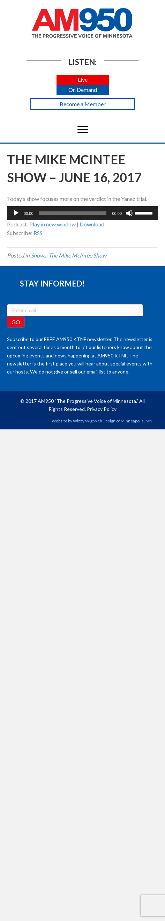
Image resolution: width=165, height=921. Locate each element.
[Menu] (83, 130)
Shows (38, 255)
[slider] (73, 213)
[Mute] (129, 213)
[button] (83, 80)
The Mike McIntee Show (77, 255)
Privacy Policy (102, 409)
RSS (38, 233)
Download (92, 224)
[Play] (16, 213)
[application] (82, 213)
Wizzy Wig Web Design (94, 420)
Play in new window (52, 224)
